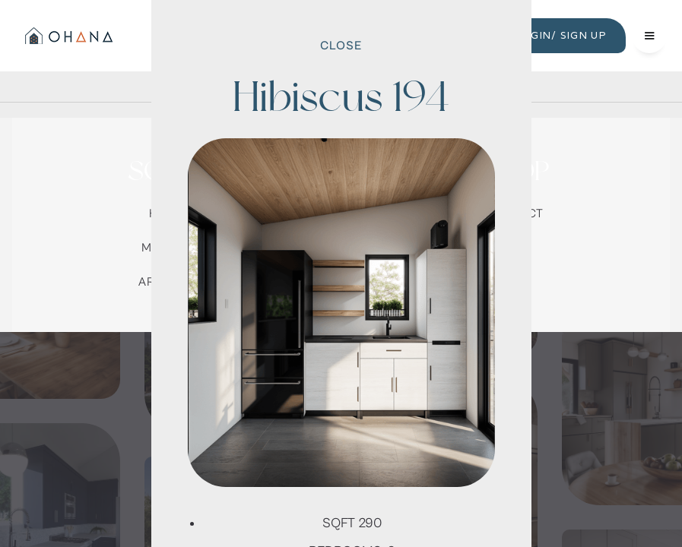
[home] (67, 36)
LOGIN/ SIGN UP (561, 35)
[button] (649, 35)
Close (341, 45)
